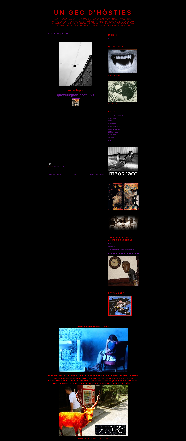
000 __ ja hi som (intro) (116, 115)
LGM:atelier (112, 121)
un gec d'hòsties (93, 12)
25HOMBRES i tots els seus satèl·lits (121, 249)
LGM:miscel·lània (114, 126)
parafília (111, 137)
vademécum (112, 140)
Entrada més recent (54, 174)
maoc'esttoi (59, 166)
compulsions (112, 118)
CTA (109, 244)
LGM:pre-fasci (113, 132)
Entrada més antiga (97, 174)
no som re (111, 246)
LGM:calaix (112, 124)
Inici (75, 174)
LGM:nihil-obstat (114, 129)
